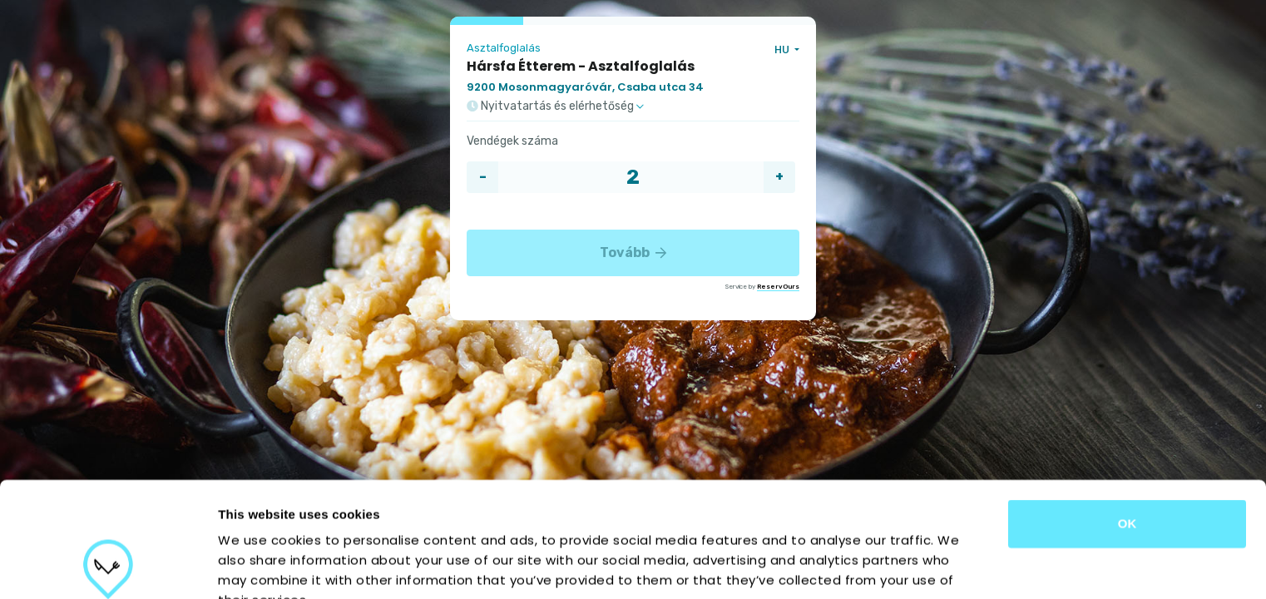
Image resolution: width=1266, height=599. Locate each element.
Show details (873, 566)
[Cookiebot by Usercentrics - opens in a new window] (108, 566)
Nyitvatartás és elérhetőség (555, 106)
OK (1127, 415)
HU (783, 49)
